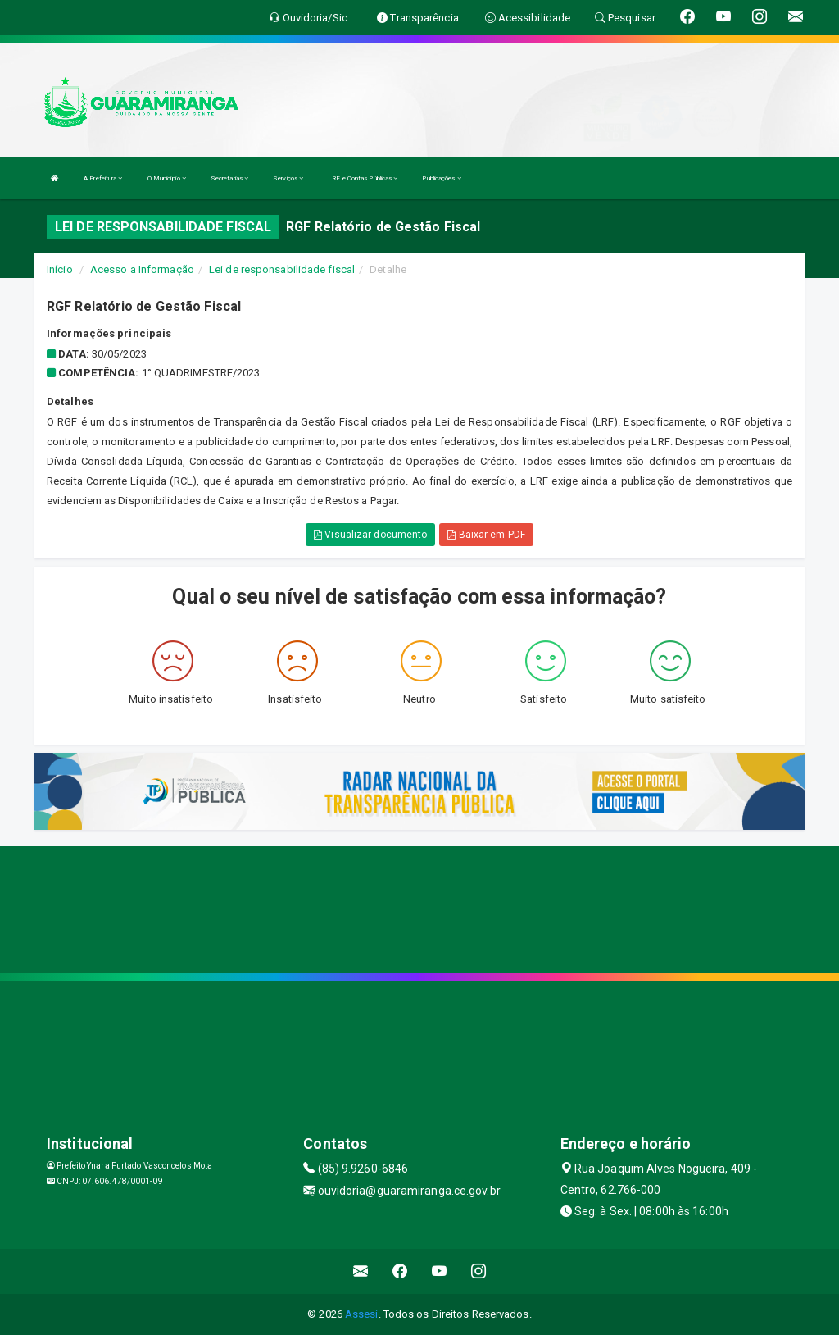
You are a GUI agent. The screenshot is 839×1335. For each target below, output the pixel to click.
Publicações (441, 178)
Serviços (288, 178)
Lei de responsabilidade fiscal (282, 269)
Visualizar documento (370, 534)
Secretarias (229, 178)
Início (60, 269)
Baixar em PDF (486, 534)
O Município (166, 178)
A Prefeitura (103, 178)
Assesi (362, 1314)
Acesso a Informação (142, 269)
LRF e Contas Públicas (362, 178)
